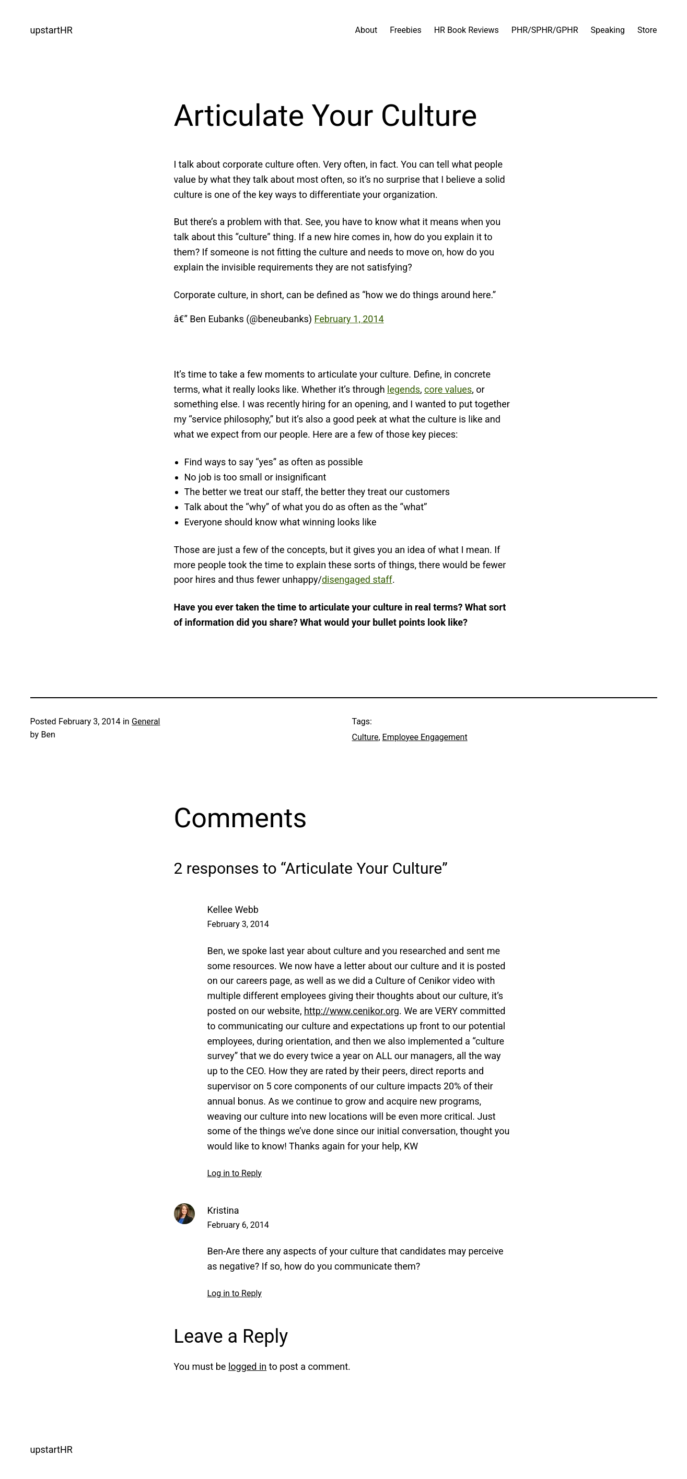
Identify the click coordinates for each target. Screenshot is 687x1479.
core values (448, 389)
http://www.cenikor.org (351, 1010)
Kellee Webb (233, 909)
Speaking (608, 30)
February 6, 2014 (238, 1225)
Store (647, 30)
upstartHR (51, 30)
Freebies (406, 30)
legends (403, 389)
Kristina (223, 1210)
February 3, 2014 (238, 924)
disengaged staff (357, 579)
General (146, 721)
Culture (365, 737)
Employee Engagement (425, 737)
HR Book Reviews (466, 30)
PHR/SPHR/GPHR (544, 30)
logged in (247, 1366)
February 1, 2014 (349, 318)
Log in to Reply (234, 1173)
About (366, 30)
